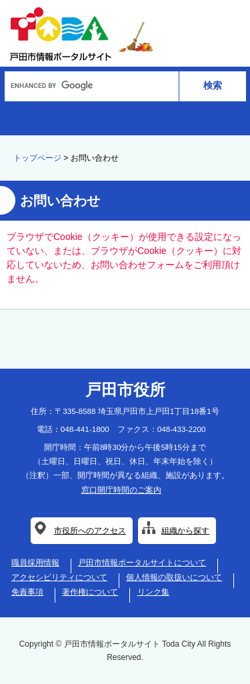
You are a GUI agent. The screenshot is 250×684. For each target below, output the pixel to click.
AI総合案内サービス (123, 117)
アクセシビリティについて (59, 577)
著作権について (90, 592)
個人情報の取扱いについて (174, 577)
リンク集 (153, 592)
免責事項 (27, 592)
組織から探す (185, 530)
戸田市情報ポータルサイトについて (142, 563)
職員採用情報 (35, 563)
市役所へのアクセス (90, 530)
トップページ (37, 158)
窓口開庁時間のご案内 (121, 490)
